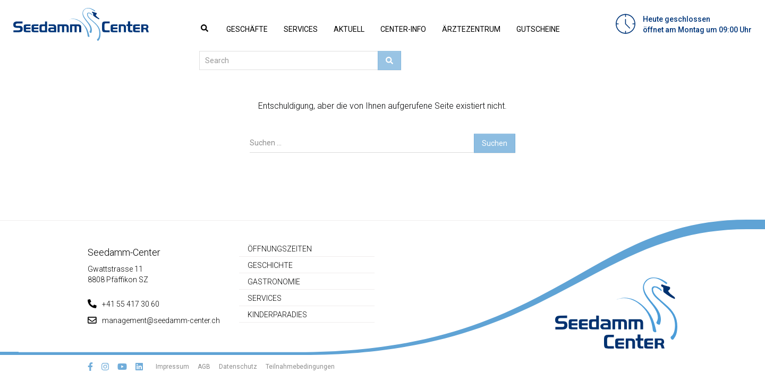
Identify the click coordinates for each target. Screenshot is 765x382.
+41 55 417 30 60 (123, 304)
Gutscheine (538, 29)
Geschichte (270, 265)
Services (301, 29)
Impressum (172, 366)
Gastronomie (274, 281)
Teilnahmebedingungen (300, 366)
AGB (204, 366)
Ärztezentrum (471, 29)
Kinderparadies (277, 314)
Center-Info (403, 29)
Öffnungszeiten (280, 249)
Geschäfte (247, 29)
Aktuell (349, 29)
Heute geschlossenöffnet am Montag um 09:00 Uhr (697, 24)
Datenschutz (238, 366)
